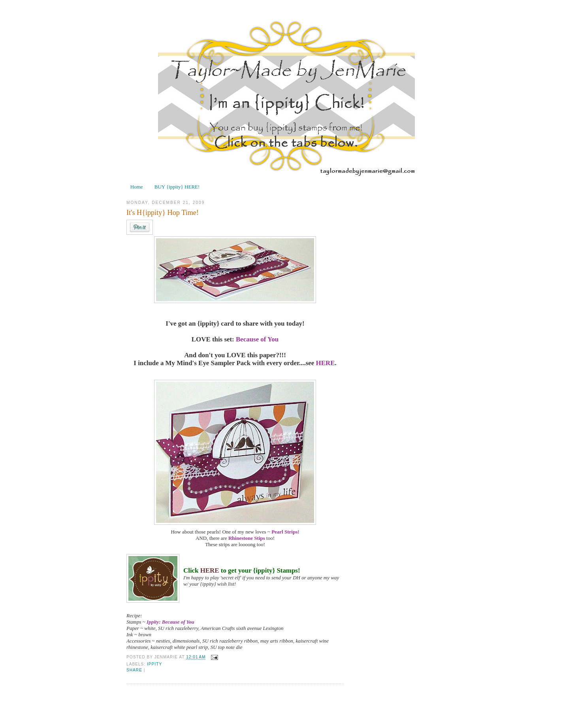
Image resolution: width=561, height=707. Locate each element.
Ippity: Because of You (170, 622)
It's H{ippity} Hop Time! (162, 213)
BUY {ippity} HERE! (177, 187)
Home (136, 187)
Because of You (257, 339)
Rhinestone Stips (246, 538)
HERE (325, 363)
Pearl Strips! (285, 532)
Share (134, 670)
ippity (154, 664)
